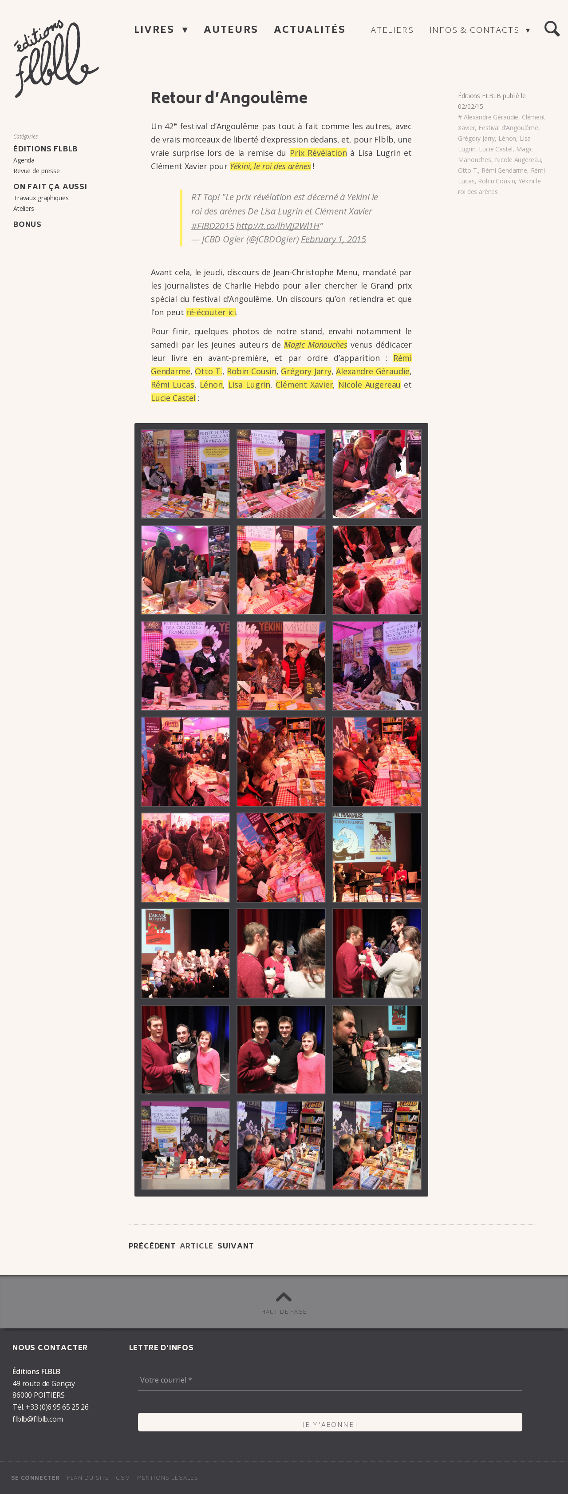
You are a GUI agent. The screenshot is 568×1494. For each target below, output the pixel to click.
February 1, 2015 (333, 239)
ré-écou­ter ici (211, 312)
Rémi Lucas (172, 384)
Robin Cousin (251, 371)
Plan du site (88, 1478)
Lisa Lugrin (249, 384)
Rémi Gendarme (504, 170)
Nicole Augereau (518, 159)
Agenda (24, 160)
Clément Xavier (304, 384)
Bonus (27, 225)
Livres (156, 31)
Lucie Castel (173, 397)
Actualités (310, 31)
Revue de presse (36, 170)
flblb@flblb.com (37, 1419)
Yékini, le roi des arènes (270, 166)
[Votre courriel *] (330, 1380)
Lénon (211, 384)
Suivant (235, 1246)
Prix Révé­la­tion (318, 152)
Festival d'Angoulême (508, 127)
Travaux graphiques (40, 198)
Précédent (152, 1246)
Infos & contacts (476, 31)
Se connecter (35, 1478)
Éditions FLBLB (479, 95)
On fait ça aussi (50, 187)
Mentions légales (167, 1478)
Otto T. (208, 371)
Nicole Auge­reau (369, 384)
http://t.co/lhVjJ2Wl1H (278, 225)
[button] (552, 29)
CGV (123, 1478)
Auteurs (231, 31)
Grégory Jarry (306, 371)
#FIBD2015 (212, 225)
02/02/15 (470, 106)
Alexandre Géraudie (491, 117)
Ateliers (392, 31)
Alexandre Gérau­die (373, 371)
